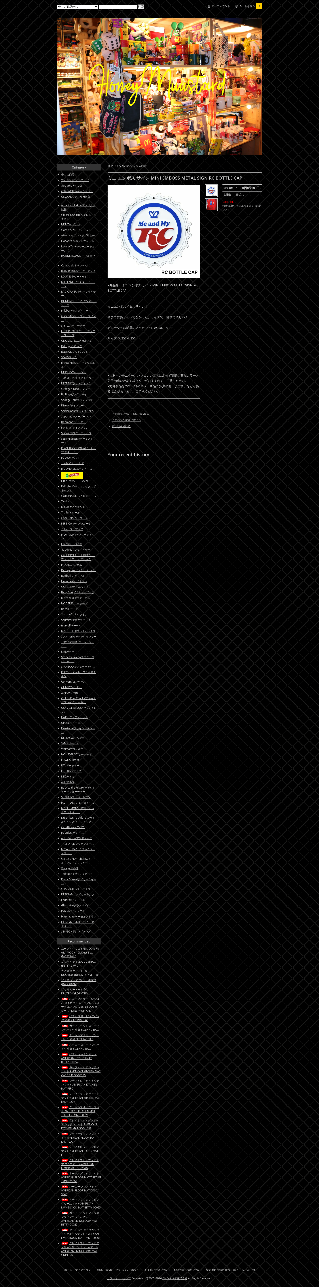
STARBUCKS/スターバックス (78, 666)
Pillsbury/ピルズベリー (75, 310)
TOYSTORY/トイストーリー (77, 378)
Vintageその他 (69, 868)
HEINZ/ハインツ (70, 224)
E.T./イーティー (70, 765)
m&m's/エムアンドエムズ (76, 838)
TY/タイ (65, 501)
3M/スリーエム (70, 743)
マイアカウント (221, 6)
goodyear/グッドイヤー (75, 550)
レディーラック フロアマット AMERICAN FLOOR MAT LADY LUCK (80, 1137)
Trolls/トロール (70, 512)
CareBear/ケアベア (73, 827)
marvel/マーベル (71, 625)
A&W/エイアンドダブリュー (78, 235)
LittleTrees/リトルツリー (76, 481)
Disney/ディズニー (72, 405)
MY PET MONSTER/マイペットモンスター (77, 810)
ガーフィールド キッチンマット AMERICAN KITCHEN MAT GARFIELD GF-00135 (81, 1071)
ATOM (251, 1270)
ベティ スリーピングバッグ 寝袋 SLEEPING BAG (80, 1018)
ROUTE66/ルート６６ (74, 276)
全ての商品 (67, 174)
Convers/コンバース (73, 682)
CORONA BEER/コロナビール (78, 496)
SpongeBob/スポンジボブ (77, 400)
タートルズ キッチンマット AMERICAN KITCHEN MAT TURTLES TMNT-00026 (80, 1111)
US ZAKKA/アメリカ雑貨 (131, 166)
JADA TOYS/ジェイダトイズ (77, 802)
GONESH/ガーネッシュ (75, 587)
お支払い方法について (158, 1270)
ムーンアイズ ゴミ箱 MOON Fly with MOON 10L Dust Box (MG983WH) (80, 952)
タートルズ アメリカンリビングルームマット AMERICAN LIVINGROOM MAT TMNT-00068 (80, 1234)
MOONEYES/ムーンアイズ (76, 469)
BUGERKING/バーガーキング (78, 271)
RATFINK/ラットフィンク (76, 383)
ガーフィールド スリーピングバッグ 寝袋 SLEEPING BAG (80, 1028)
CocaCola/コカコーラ (74, 518)
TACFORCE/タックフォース (77, 844)
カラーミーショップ (119, 1278)
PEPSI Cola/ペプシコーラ (76, 523)
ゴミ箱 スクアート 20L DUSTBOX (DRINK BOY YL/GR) (79, 973)
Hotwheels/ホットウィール (77, 241)
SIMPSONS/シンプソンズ (76, 931)
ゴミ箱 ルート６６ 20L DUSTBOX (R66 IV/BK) (74, 991)
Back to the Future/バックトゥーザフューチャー (78, 789)
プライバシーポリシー (128, 1270)
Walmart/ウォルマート (75, 749)
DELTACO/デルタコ (73, 738)
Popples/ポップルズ (73, 833)
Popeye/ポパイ (70, 458)
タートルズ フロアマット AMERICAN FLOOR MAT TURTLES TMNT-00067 (81, 1177)
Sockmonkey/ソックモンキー (78, 636)
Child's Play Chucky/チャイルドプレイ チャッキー (78, 700)
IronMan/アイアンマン (74, 427)
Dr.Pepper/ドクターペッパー (78, 570)
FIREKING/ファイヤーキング (77, 894)
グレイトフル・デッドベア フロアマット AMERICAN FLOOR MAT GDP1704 (80, 1164)
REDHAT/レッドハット (74, 352)
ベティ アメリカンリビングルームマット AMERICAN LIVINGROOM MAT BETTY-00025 (81, 1203)
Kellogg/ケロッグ (71, 346)
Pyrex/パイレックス (73, 911)
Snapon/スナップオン (74, 614)
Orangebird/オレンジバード (78, 389)
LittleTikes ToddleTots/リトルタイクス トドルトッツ (78, 820)
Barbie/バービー (71, 609)
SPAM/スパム (69, 357)
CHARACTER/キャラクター (77, 191)
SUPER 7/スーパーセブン (76, 797)
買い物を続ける (121, 426)
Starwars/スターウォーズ (76, 433)
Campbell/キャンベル (74, 265)
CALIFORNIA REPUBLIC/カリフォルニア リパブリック (78, 557)
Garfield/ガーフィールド (76, 230)
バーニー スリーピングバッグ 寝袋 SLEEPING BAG (80, 1047)
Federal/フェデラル (73, 900)
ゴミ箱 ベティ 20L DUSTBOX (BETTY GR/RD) (78, 963)
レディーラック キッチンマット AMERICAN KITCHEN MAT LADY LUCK (81, 1098)
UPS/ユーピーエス (72, 723)
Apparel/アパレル (72, 186)
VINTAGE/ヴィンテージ (75, 180)
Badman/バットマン (73, 422)
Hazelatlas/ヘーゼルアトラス (78, 916)
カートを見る (250, 6)
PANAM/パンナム (71, 565)
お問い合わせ (104, 1270)
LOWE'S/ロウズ (70, 760)
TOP (110, 166)
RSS (243, 1270)
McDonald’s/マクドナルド (77, 598)
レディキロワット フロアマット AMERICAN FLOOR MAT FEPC (80, 1151)
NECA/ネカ (67, 776)
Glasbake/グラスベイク (75, 905)
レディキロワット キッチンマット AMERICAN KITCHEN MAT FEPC (80, 1084)
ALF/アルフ (67, 782)
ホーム (68, 1270)
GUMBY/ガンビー (71, 687)
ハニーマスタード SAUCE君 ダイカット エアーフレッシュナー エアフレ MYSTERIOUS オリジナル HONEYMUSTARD (80, 1005)
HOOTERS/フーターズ (74, 603)
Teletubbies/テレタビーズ (77, 874)
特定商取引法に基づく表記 (222, 1270)
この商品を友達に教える (126, 420)
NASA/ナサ (67, 651)
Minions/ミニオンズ (73, 507)
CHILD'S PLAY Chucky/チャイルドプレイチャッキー (78, 861)
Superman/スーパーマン (76, 416)
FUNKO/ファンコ (71, 771)
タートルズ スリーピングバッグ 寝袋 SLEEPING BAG (80, 1037)
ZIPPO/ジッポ (69, 693)
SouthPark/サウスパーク (76, 620)
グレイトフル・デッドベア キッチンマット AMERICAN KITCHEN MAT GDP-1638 (80, 1124)
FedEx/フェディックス (74, 717)
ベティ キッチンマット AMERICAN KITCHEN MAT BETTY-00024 (79, 1058)
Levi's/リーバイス (71, 544)
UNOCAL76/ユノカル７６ (76, 341)
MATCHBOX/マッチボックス (78, 631)
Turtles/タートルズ (72, 463)
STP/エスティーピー (73, 325)
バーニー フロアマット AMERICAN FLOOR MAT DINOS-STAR (80, 1190)
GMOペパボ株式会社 (174, 1278)
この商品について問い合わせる (130, 414)
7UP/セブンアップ (72, 529)
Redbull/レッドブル (73, 576)
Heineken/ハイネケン (74, 581)
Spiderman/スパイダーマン (77, 411)
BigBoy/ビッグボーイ (74, 394)
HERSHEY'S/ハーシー (73, 372)
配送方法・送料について (188, 1270)
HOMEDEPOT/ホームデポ (76, 754)
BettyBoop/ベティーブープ (77, 592)
